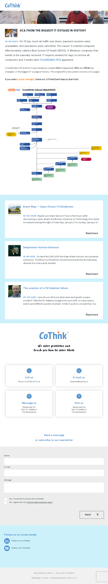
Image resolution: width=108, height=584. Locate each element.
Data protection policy (43, 573)
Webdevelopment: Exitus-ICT (64, 578)
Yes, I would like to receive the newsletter (26, 499)
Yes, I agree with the (31, 502)
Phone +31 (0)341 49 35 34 (29, 382)
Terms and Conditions (64, 573)
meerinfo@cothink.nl (79, 382)
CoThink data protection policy (40, 502)
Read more (92, 233)
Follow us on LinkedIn (17, 541)
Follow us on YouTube (17, 548)
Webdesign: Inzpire (39, 578)
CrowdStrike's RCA (50, 60)
